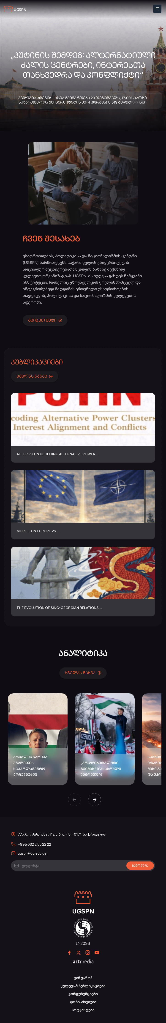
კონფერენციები (83, 994)
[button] (74, 799)
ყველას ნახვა (34, 376)
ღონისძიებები (83, 1002)
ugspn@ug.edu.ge (32, 853)
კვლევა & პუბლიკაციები (83, 986)
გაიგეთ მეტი (45, 320)
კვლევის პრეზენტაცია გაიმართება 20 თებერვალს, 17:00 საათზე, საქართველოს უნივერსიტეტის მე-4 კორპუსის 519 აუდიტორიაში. (83, 100)
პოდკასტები (83, 1010)
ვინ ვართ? (83, 978)
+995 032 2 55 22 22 (34, 844)
